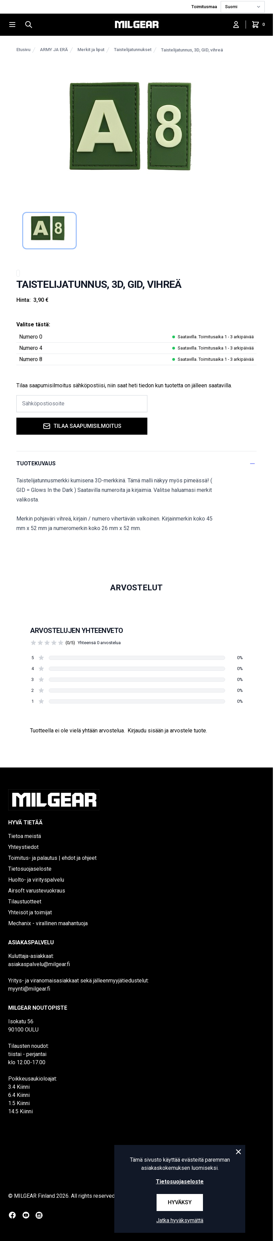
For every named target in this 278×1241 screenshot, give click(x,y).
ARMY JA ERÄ (54, 49)
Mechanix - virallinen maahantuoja (48, 923)
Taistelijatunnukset (132, 49)
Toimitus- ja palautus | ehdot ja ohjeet (52, 858)
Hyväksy (180, 1202)
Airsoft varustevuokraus (36, 890)
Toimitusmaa (204, 6)
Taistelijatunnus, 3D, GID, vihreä (192, 49)
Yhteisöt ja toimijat (30, 912)
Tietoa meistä (24, 836)
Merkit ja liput (90, 49)
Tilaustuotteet (24, 901)
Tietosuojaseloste (30, 869)
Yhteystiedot (23, 847)
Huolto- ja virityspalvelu (36, 880)
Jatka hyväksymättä (179, 1220)
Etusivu (23, 49)
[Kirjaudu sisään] (236, 24)
